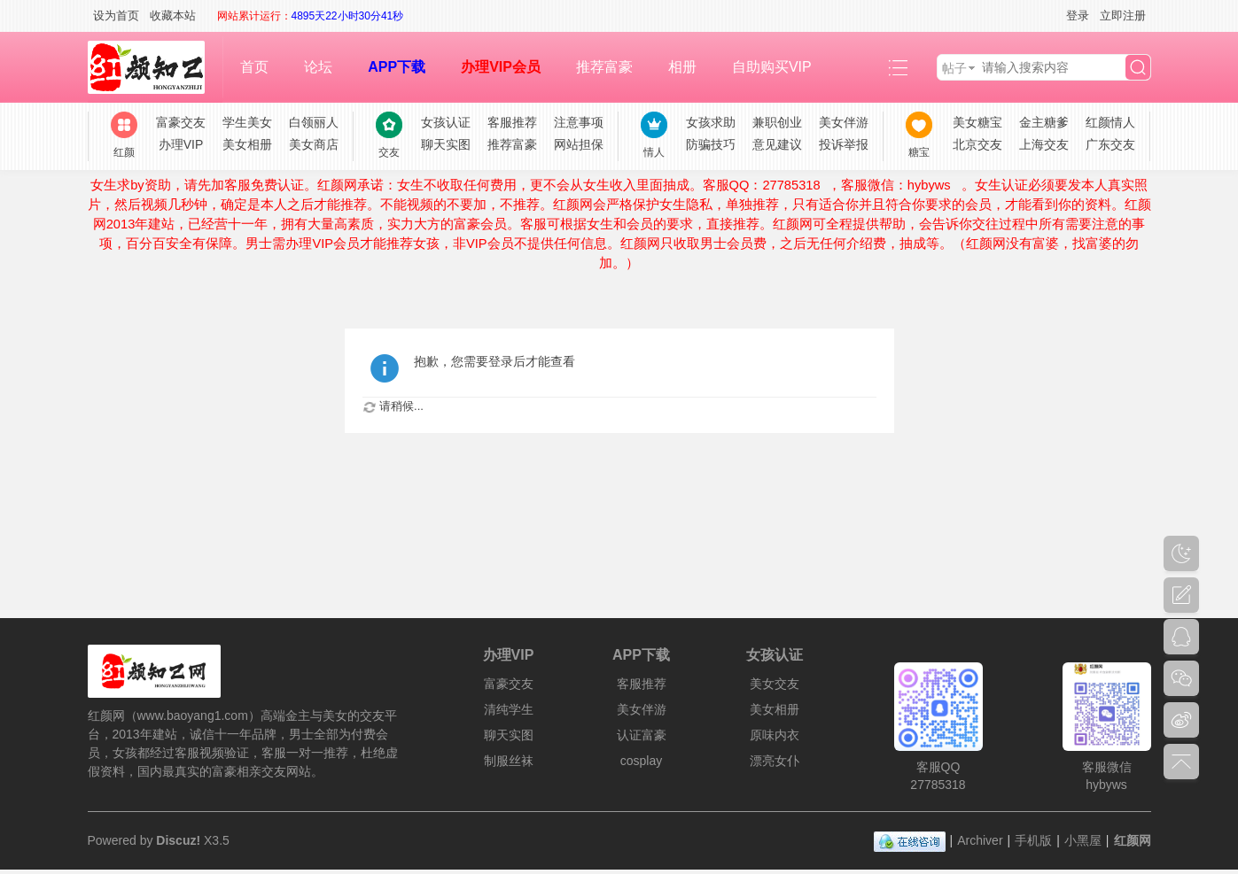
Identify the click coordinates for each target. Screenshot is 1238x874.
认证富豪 (641, 735)
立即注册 (1123, 15)
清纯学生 (508, 709)
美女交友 (774, 684)
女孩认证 (446, 122)
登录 (1077, 15)
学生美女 (247, 122)
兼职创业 (777, 122)
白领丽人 (314, 122)
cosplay (641, 761)
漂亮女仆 (774, 761)
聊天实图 (446, 144)
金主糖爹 (1044, 122)
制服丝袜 (508, 761)
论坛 (318, 66)
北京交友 (977, 144)
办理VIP (181, 144)
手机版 (1033, 840)
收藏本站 (173, 15)
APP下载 (396, 66)
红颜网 (1132, 840)
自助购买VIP (772, 66)
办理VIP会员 (501, 66)
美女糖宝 (977, 122)
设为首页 (116, 15)
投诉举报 (843, 144)
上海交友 (1044, 144)
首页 (254, 66)
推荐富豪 (604, 66)
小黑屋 (1083, 840)
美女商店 (314, 144)
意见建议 (777, 144)
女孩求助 (711, 122)
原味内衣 (774, 735)
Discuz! (178, 840)
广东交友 (1110, 144)
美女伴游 (843, 122)
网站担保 (578, 144)
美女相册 (247, 144)
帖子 (954, 68)
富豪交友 (181, 122)
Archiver (979, 840)
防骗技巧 (711, 144)
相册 (682, 66)
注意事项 (578, 122)
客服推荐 (512, 122)
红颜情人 (1110, 122)
